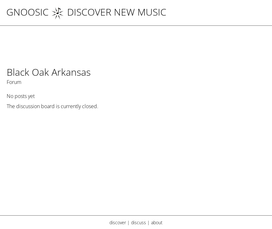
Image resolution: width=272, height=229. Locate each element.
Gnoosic (27, 11)
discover (117, 222)
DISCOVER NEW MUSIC (108, 11)
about (157, 222)
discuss (138, 222)
